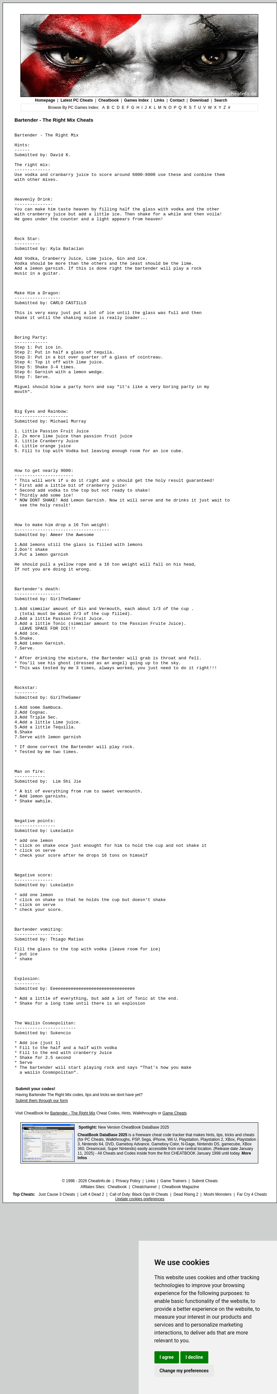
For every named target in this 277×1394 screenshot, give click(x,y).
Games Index (136, 100)
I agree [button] (167, 1357)
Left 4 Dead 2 (92, 1383)
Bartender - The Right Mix (72, 1301)
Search (220, 100)
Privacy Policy (128, 1369)
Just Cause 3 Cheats (56, 1383)
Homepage (45, 100)
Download (199, 100)
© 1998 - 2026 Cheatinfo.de (86, 1369)
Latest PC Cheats (76, 100)
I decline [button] (194, 1357)
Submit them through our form (41, 1289)
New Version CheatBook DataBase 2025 (133, 1315)
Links (159, 100)
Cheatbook (108, 100)
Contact (177, 100)
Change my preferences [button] (184, 1370)
